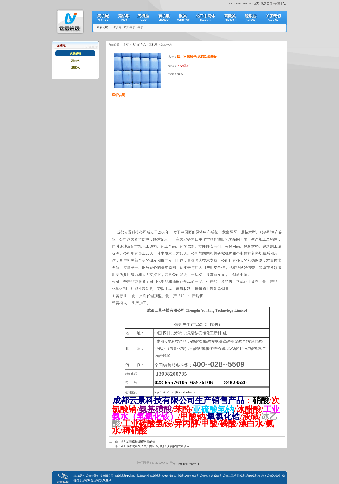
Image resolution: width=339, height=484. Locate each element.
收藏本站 (280, 3)
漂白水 (75, 60)
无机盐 (153, 44)
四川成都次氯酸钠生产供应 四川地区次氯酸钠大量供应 (155, 446)
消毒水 (75, 67)
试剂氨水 (129, 27)
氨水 (140, 27)
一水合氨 (115, 27)
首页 (256, 3)
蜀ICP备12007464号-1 (186, 464)
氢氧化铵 (102, 27)
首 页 (125, 44)
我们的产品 (139, 44)
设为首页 (266, 3)
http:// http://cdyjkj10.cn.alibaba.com (175, 392)
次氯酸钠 (75, 53)
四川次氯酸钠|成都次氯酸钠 (138, 441)
